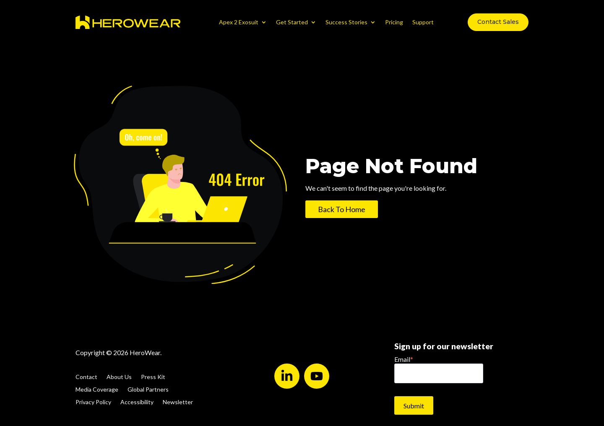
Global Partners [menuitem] (148, 390)
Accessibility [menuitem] (137, 402)
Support (423, 22)
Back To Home (341, 209)
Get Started (292, 22)
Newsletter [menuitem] (178, 402)
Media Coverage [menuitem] (97, 390)
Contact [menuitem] (86, 377)
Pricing (394, 22)
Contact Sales (498, 22)
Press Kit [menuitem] (153, 377)
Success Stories (346, 22)
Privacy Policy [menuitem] (93, 402)
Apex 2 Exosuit (238, 22)
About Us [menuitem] (119, 377)
